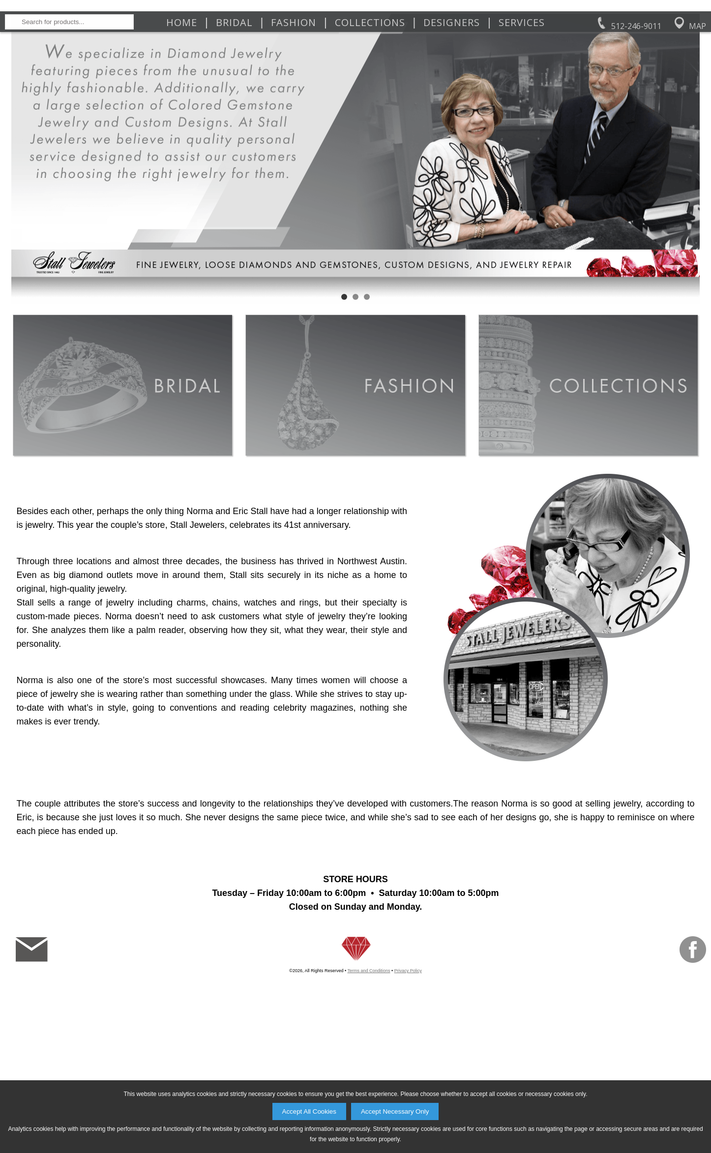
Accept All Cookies (309, 1111)
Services (522, 134)
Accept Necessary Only (395, 1111)
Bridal (234, 134)
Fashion (293, 134)
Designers (451, 134)
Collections (370, 134)
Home (181, 134)
